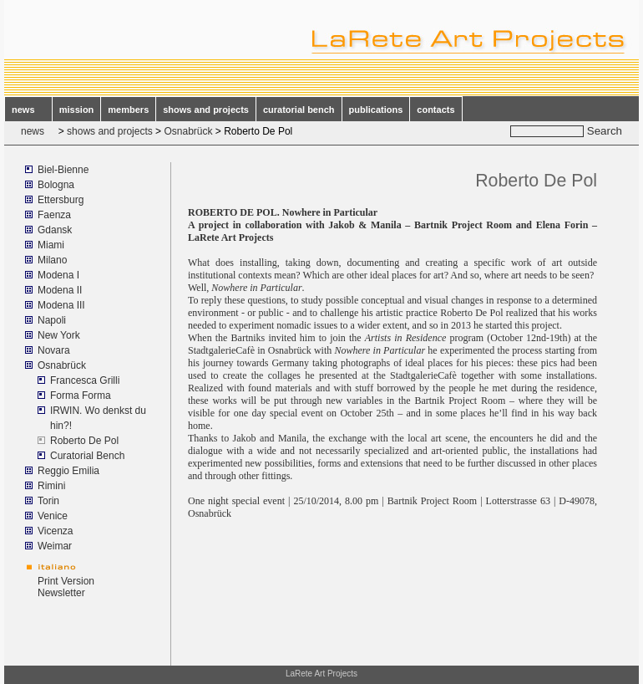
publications (376, 110)
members (128, 110)
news (28, 110)
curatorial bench (299, 110)
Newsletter (61, 593)
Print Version (66, 581)
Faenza (54, 215)
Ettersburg (61, 200)
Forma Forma (80, 395)
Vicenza (55, 531)
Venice (53, 516)
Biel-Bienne (63, 170)
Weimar (55, 546)
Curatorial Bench (87, 456)
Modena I (58, 275)
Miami (51, 245)
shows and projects (206, 110)
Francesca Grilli (84, 380)
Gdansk (55, 230)
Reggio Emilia (68, 471)
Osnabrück (188, 131)
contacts (435, 110)
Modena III (61, 305)
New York (59, 335)
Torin (48, 501)
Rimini (51, 486)
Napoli (52, 320)
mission (76, 110)
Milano (52, 260)
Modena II (60, 290)
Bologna (56, 185)
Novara (54, 350)
